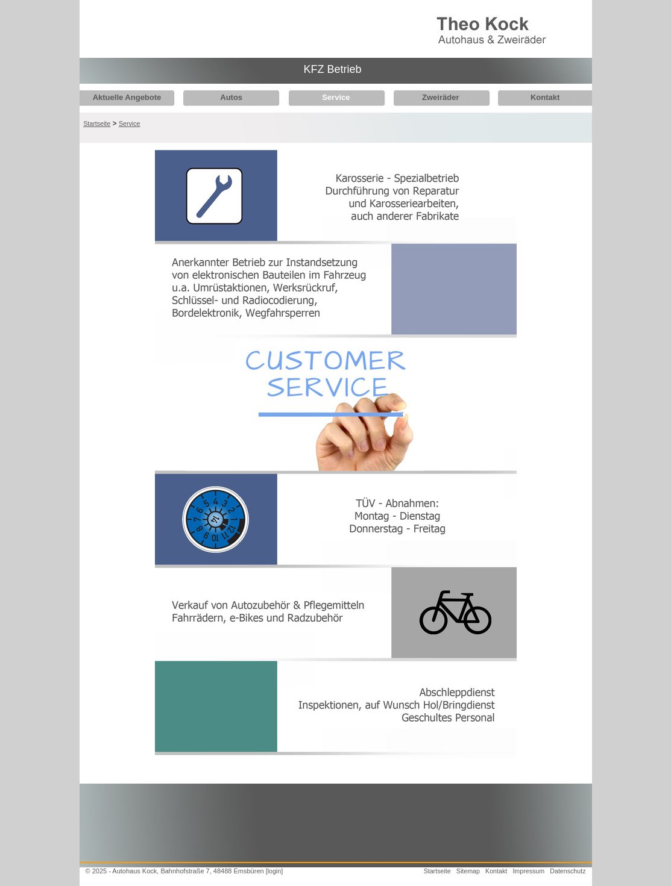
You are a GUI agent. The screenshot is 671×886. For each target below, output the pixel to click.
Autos (228, 97)
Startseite (96, 123)
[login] (274, 871)
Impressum (528, 871)
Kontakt (532, 97)
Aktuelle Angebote (127, 97)
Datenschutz (567, 871)
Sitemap (468, 871)
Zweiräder (431, 97)
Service (329, 97)
